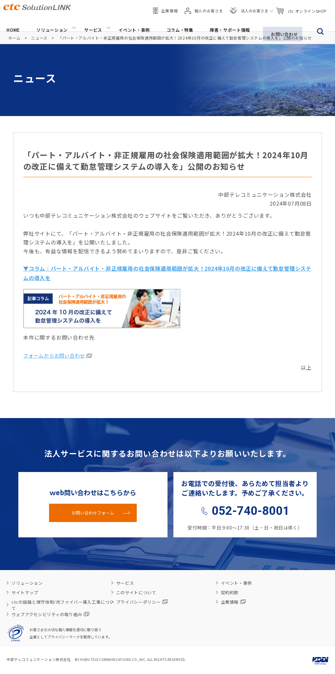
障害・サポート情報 (228, 22)
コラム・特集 (177, 22)
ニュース (39, 38)
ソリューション (49, 22)
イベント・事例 (131, 22)
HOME (10, 22)
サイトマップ (24, 591)
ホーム (14, 38)
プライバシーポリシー (142, 601)
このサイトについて (136, 591)
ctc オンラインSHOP (301, 6)
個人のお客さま (204, 6)
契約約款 (230, 591)
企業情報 (165, 6)
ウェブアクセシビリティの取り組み (50, 613)
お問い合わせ (284, 22)
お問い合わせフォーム (93, 512)
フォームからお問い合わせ (54, 354)
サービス (90, 22)
